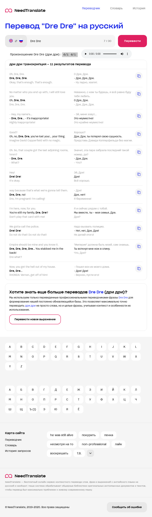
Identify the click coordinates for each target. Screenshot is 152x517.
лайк (118, 444)
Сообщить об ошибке (127, 507)
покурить (89, 435)
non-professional (94, 444)
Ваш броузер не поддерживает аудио (111, 54)
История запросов (18, 450)
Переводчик (13, 439)
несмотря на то (61, 444)
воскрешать (59, 453)
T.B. (79, 453)
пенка (108, 435)
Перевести (132, 41)
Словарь (11, 445)
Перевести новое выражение (35, 319)
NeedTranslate (25, 10)
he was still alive (61, 435)
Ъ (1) (32, 409)
